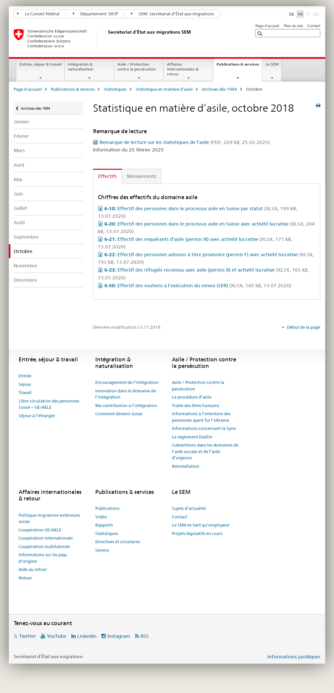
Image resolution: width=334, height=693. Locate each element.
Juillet (20, 208)
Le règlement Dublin (192, 436)
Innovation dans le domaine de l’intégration (125, 394)
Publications (107, 508)
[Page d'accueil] (107, 38)
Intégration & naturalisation (80, 66)
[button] (260, 33)
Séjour (25, 384)
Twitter (27, 636)
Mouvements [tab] (141, 176)
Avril (19, 165)
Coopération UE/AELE (40, 529)
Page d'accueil (267, 26)
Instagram (118, 636)
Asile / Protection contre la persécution (136, 66)
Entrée (25, 375)
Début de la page (303, 327)
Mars (19, 150)
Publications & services (239, 66)
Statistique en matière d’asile (164, 89)
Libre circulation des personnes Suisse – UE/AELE (49, 404)
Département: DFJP (95, 14)
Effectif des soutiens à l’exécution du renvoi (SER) (197, 285)
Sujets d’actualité (189, 508)
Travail (25, 392)
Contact (313, 26)
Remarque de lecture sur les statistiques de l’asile (184, 142)
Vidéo (101, 516)
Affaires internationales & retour (182, 69)
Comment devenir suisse (119, 413)
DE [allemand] (291, 14)
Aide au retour (33, 569)
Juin (18, 194)
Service (102, 550)
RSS (145, 636)
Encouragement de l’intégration (127, 382)
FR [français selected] (300, 14)
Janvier (21, 121)
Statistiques (115, 89)
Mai (18, 179)
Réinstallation (185, 466)
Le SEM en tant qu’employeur (201, 525)
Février (21, 136)
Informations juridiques (293, 657)
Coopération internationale (46, 538)
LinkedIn (87, 636)
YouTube (56, 636)
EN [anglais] (316, 14)
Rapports (104, 525)
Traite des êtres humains (195, 405)
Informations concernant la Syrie (204, 428)
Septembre (26, 237)
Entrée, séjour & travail (40, 64)
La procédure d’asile (191, 397)
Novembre (25, 265)
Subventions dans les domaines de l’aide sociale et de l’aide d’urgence (205, 451)
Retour (25, 577)
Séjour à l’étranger (37, 415)
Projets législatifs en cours (197, 533)
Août (19, 222)
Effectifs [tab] (107, 176)
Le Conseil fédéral (38, 14)
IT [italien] (308, 14)
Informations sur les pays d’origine (43, 558)
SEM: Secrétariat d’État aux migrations (172, 14)
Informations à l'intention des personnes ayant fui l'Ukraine (201, 417)
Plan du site (293, 26)
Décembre (25, 280)
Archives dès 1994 (219, 89)
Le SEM (272, 64)
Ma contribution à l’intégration (126, 405)
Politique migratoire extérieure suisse (49, 518)
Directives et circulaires (117, 541)
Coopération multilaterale (44, 546)
